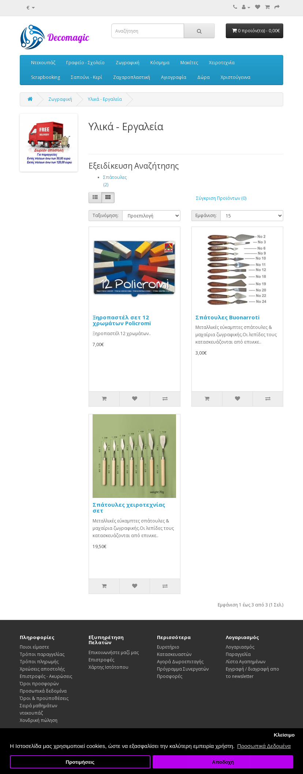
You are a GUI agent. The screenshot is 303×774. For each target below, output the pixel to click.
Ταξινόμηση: (106, 215)
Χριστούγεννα (235, 77)
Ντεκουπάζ (43, 62)
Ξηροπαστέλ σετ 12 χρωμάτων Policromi (122, 320)
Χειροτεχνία (222, 62)
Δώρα (203, 77)
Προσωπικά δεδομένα (43, 691)
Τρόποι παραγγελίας (42, 654)
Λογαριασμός (240, 647)
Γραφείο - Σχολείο (85, 62)
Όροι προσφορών (39, 684)
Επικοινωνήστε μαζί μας (114, 652)
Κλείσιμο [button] (284, 735)
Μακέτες (189, 62)
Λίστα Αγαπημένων (245, 662)
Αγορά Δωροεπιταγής (180, 662)
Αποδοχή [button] (223, 762)
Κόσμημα (159, 62)
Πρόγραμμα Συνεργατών (183, 669)
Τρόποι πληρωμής (39, 662)
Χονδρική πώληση (38, 720)
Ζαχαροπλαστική (131, 77)
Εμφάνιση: (206, 215)
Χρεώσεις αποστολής (42, 669)
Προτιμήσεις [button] (80, 762)
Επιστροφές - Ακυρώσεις (46, 676)
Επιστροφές (101, 660)
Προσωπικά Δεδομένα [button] (264, 746)
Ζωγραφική (127, 62)
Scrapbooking (45, 77)
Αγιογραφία (173, 77)
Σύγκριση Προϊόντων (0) (221, 198)
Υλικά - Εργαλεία (105, 99)
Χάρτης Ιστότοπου (108, 667)
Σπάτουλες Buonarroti (227, 317)
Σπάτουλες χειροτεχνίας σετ (129, 507)
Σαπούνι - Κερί (86, 77)
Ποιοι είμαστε (34, 647)
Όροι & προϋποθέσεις (44, 698)
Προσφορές (169, 676)
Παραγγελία (238, 654)
